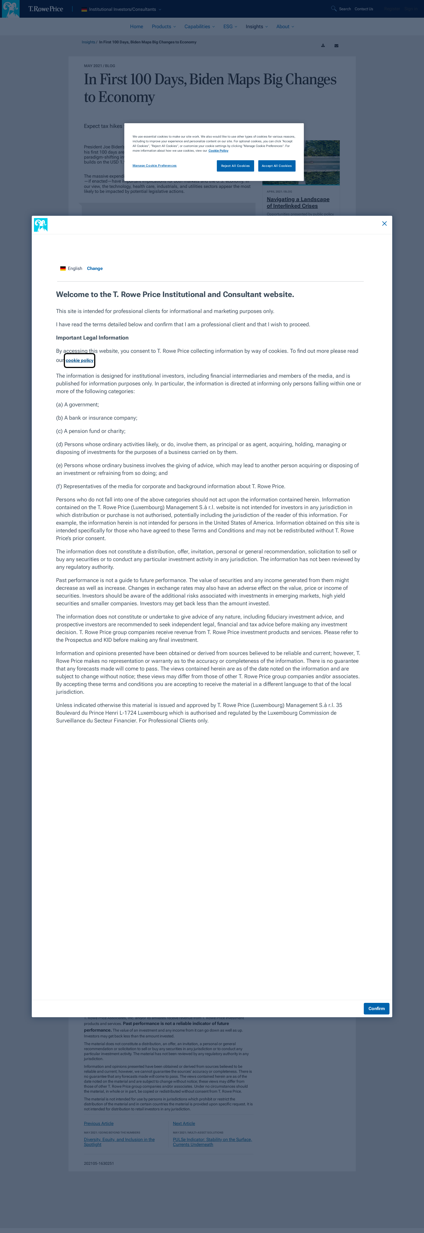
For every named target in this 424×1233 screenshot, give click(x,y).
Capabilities (197, 26)
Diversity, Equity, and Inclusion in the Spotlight (119, 1142)
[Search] (342, 8)
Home (136, 26)
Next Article (184, 1123)
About (282, 26)
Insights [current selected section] (254, 26)
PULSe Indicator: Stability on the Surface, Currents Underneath (212, 1142)
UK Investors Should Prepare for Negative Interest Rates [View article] (293, 309)
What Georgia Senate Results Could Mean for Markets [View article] (297, 418)
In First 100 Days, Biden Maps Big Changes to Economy (147, 42)
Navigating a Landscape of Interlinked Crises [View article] (298, 202)
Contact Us (364, 9)
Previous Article (99, 1123)
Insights (88, 42)
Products (161, 26)
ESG (228, 26)
